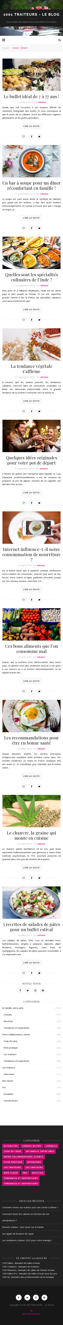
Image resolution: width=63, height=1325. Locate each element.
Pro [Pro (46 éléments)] (25, 1173)
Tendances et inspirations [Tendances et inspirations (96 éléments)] (21, 1178)
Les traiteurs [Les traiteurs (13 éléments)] (12, 1167)
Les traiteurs (10, 1054)
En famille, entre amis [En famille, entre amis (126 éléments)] (40, 1151)
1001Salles (7, 1263)
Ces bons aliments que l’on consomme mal (31, 648)
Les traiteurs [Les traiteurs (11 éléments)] (34, 1167)
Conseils (8, 1014)
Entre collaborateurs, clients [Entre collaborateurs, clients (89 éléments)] (23, 1157)
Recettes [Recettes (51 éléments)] (37, 1173)
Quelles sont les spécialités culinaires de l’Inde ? (31, 277)
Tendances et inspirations (16, 1027)
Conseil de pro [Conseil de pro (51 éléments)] (31, 1146)
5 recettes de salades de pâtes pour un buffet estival (31, 926)
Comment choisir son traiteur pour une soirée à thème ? (30, 1207)
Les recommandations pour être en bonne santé (31, 740)
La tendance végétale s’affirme (31, 368)
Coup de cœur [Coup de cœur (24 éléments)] (12, 1151)
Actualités (8, 1094)
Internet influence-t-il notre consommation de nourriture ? (31, 554)
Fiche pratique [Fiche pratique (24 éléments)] (13, 1162)
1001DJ (6, 1277)
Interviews (9, 1074)
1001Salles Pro (9, 1273)
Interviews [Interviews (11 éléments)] (34, 1162)
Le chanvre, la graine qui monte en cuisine (31, 835)
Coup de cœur (11, 1041)
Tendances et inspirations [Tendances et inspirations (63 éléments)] (21, 1183)
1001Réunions (9, 1270)
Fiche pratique (11, 1047)
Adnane (42, 102)
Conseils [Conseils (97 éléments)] (51, 1146)
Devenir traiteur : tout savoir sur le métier (23, 1227)
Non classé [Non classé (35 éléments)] (11, 1173)
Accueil (5, 47)
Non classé (7, 1080)
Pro (4, 1087)
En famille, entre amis (13, 1008)
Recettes (8, 1021)
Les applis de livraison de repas (18, 1233)
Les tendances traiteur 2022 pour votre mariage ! (27, 1240)
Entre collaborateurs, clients (16, 1034)
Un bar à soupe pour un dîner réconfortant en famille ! (31, 185)
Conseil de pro (11, 1100)
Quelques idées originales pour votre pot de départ (31, 460)
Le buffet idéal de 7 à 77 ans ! (31, 96)
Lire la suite (31, 126)
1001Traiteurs (9, 1266)
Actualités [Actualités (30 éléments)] (11, 1146)
